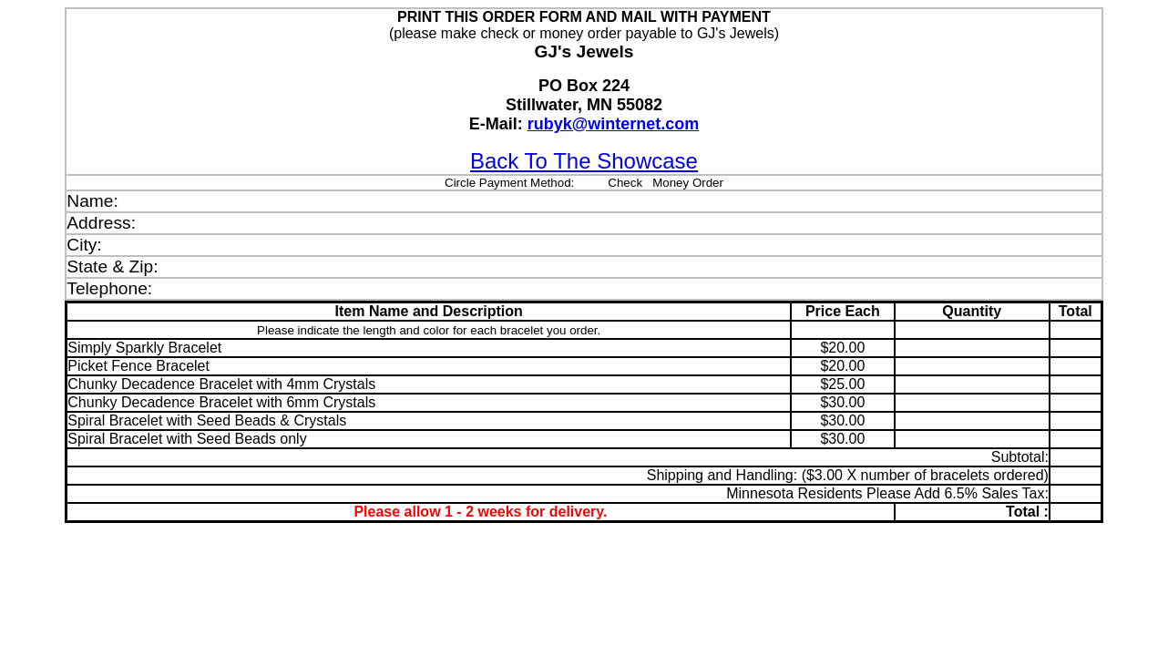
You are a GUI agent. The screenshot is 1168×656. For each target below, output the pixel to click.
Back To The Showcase (584, 161)
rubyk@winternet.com (614, 124)
